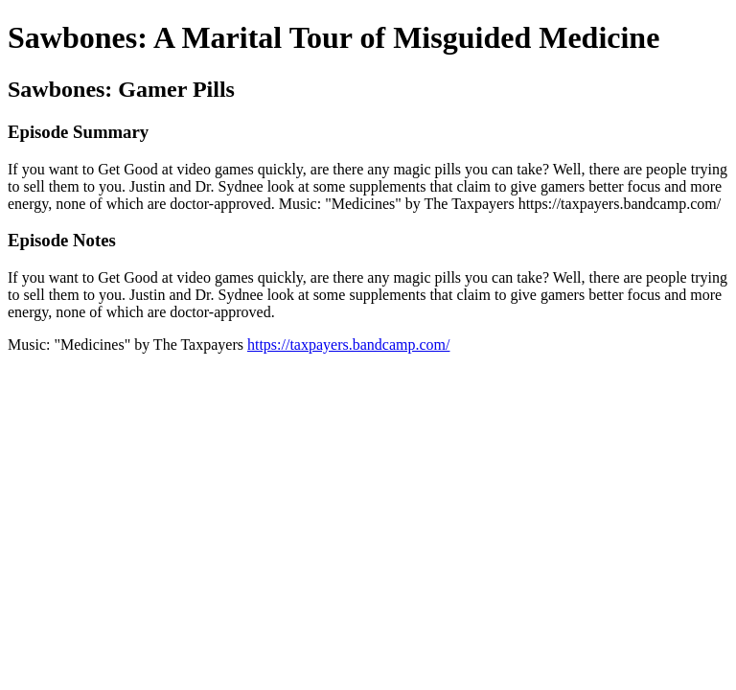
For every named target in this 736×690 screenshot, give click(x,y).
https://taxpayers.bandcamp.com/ (348, 344)
